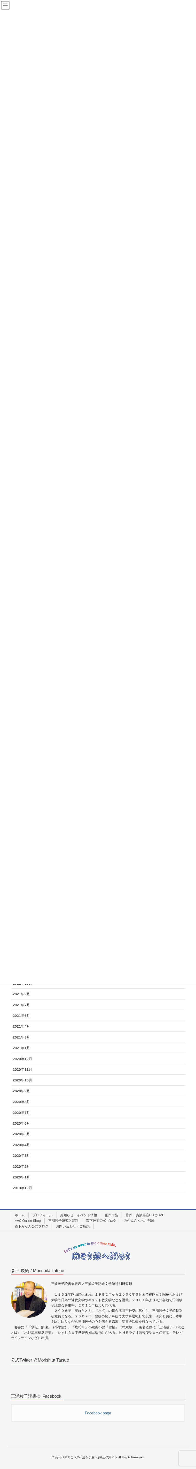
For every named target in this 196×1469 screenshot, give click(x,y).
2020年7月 (21, 1113)
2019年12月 (22, 1188)
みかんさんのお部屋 (139, 1221)
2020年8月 (21, 1102)
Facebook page (98, 1413)
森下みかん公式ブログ (31, 1226)
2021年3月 (21, 1037)
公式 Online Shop (28, 1221)
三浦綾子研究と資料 (63, 1221)
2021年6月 (21, 1016)
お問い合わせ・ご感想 (73, 1226)
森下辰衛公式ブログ (101, 1221)
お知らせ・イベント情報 (78, 1215)
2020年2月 (21, 1166)
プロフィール (42, 1215)
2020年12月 (22, 1059)
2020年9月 (21, 1091)
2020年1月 (21, 1177)
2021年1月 (21, 1048)
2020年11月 (22, 1069)
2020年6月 (21, 1123)
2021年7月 (21, 1005)
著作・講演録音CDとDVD (145, 1215)
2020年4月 (21, 1145)
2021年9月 (21, 994)
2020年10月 (22, 1080)
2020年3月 (21, 1155)
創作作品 (111, 1215)
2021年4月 (21, 1026)
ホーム (20, 1215)
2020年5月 (21, 1134)
